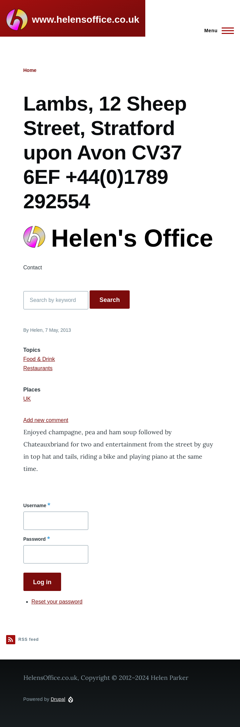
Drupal (58, 699)
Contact (32, 267)
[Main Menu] (217, 30)
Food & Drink (39, 359)
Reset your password (57, 602)
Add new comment (46, 420)
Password (34, 539)
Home (30, 70)
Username (35, 505)
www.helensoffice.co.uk (85, 19)
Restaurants (38, 368)
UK (27, 399)
